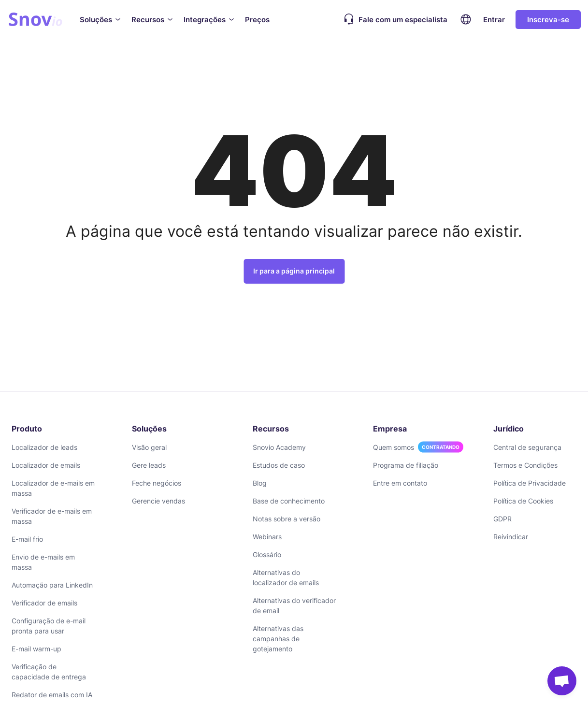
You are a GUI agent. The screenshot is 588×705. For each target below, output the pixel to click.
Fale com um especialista (393, 19)
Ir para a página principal (294, 271)
